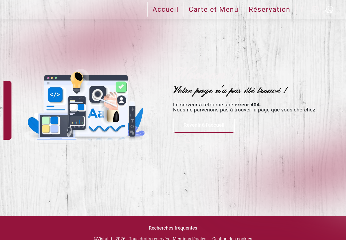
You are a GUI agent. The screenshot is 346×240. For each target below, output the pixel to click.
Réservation (269, 9)
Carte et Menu (214, 9)
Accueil (165, 9)
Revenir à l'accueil (203, 125)
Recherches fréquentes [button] (173, 228)
